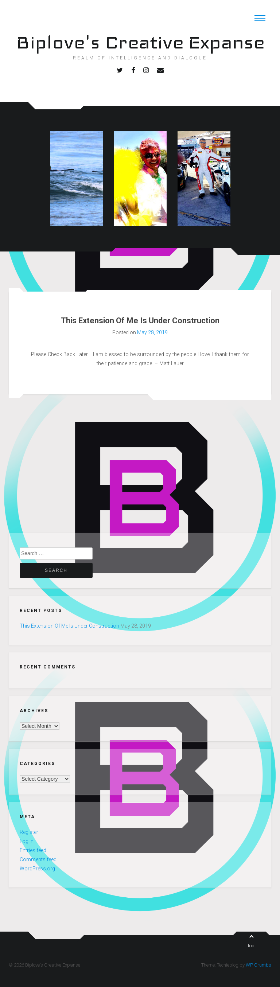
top (251, 941)
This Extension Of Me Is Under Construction (140, 320)
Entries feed (33, 850)
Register (29, 832)
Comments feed (38, 859)
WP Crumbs (258, 965)
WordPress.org (37, 868)
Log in (27, 841)
